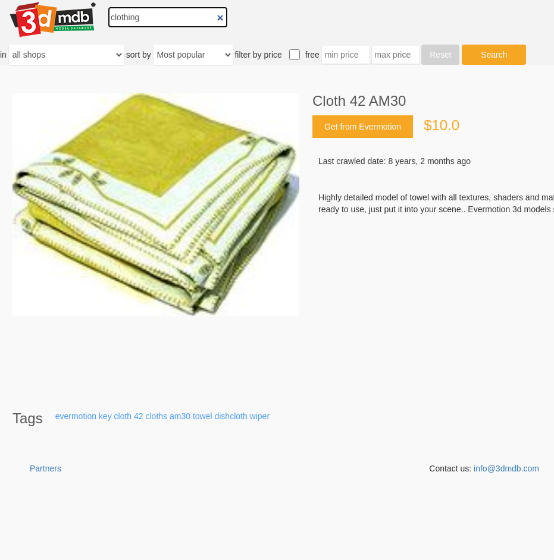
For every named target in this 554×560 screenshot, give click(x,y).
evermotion (75, 416)
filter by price (257, 54)
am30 (180, 416)
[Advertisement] (277, 530)
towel (202, 416)
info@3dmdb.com (506, 468)
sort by (138, 54)
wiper (260, 416)
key (105, 416)
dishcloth (230, 416)
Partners (45, 468)
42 (138, 416)
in (3, 54)
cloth (123, 416)
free (312, 54)
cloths (156, 416)
